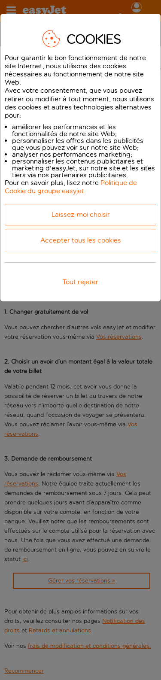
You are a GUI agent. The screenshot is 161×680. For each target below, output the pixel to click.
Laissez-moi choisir (81, 214)
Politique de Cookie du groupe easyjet (71, 187)
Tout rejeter (80, 282)
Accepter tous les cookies (80, 240)
